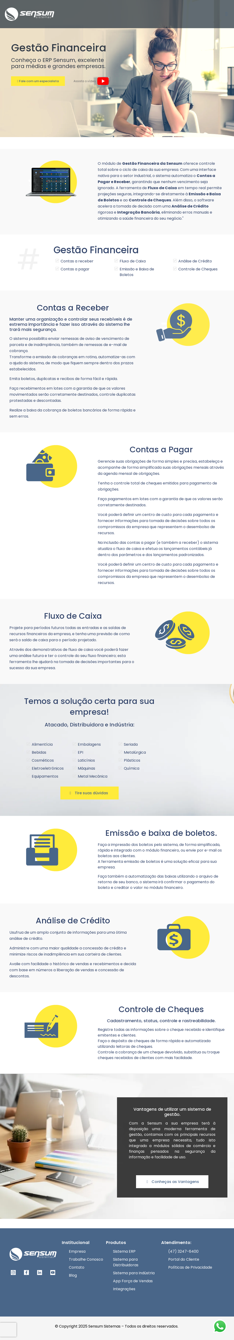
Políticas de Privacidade (190, 1267)
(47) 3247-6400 (183, 1251)
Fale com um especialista (38, 81)
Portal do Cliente (183, 1259)
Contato (76, 1267)
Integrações (124, 1289)
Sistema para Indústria (134, 1273)
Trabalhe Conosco (86, 1259)
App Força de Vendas (133, 1281)
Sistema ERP (124, 1251)
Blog (73, 1275)
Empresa (77, 1251)
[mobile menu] (226, 14)
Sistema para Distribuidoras (125, 1262)
